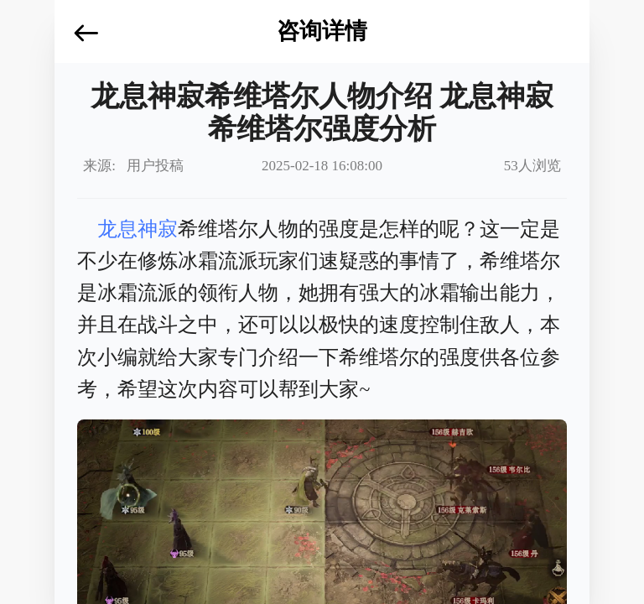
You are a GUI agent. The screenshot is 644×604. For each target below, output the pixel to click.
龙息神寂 (137, 229)
